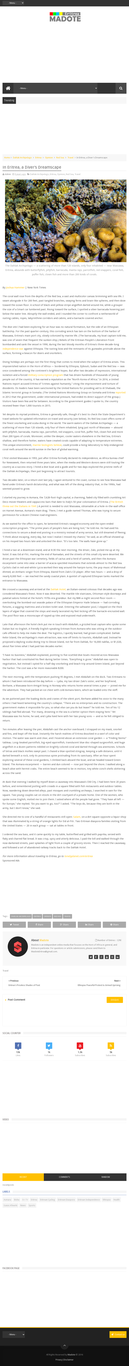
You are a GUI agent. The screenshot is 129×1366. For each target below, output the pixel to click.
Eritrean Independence (89, 1199)
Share (39, 924)
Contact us (118, 1334)
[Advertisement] (64, 54)
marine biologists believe (47, 445)
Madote (72, 1354)
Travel (70, 157)
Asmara (7, 1199)
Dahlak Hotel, (58, 589)
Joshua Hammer (15, 287)
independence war (13, 348)
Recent (23, 1177)
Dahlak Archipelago (22, 157)
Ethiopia (107, 1199)
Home (7, 157)
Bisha (16, 1199)
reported (120, 392)
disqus (115, 1000)
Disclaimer (68, 1359)
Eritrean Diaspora (66, 1199)
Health (117, 1199)
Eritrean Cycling (47, 1199)
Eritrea (38, 157)
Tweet (14, 924)
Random (106, 1177)
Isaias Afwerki (10, 1205)
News (23, 1205)
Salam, (77, 816)
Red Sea (60, 157)
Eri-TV (25, 1199)
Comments (64, 1177)
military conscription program (45, 375)
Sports (32, 1205)
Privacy (59, 1359)
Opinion (49, 157)
